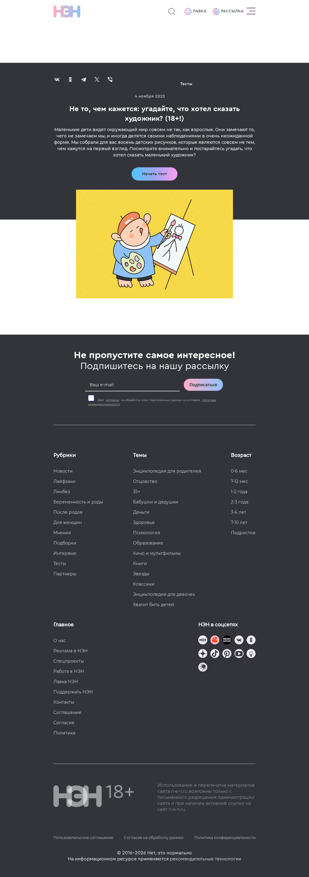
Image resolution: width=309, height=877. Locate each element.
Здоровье (144, 522)
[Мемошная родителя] (226, 640)
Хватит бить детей (153, 604)
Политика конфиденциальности (225, 837)
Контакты (63, 702)
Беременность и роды (78, 502)
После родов (68, 512)
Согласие (64, 722)
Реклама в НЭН (70, 651)
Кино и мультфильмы (157, 553)
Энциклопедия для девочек (164, 594)
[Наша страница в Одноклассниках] (251, 640)
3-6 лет (238, 512)
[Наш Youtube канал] (239, 654)
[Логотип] (66, 11)
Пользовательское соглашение (83, 837)
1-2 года (239, 491)
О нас (59, 640)
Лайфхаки (64, 481)
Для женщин (67, 522)
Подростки (243, 532)
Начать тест (154, 174)
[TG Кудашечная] (214, 640)
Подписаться (203, 384)
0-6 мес (239, 471)
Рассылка (228, 11)
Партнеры (64, 574)
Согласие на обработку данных (153, 837)
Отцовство (145, 481)
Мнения (62, 532)
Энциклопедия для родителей (167, 471)
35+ (136, 491)
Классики (143, 584)
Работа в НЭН (68, 671)
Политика (64, 733)
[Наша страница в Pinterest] (226, 654)
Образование (148, 543)
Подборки (64, 543)
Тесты (59, 563)
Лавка (195, 11)
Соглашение (67, 712)
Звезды (141, 574)
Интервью (64, 553)
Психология (146, 532)
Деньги (141, 512)
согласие (112, 400)
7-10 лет (239, 522)
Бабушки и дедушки (155, 502)
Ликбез (61, 491)
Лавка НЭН (65, 681)
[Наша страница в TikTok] (214, 654)
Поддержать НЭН (73, 692)
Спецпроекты (68, 661)
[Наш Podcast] (251, 654)
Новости (63, 471)
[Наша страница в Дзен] (202, 654)
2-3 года (239, 502)
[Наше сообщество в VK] (239, 640)
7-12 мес (239, 481)
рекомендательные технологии (205, 858)
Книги (140, 563)
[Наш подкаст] (202, 668)
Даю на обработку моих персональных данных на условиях (152, 402)
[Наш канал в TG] (202, 640)
